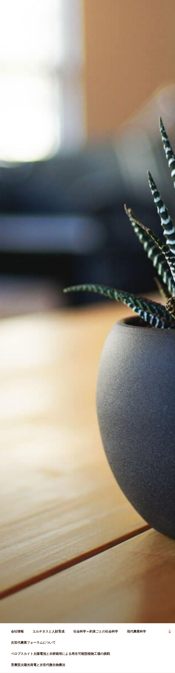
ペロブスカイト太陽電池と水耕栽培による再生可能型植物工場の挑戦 (60, 653)
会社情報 (17, 631)
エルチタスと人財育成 (48, 631)
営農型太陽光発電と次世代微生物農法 (38, 665)
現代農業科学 (136, 631)
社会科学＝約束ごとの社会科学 (95, 631)
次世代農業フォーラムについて (33, 642)
